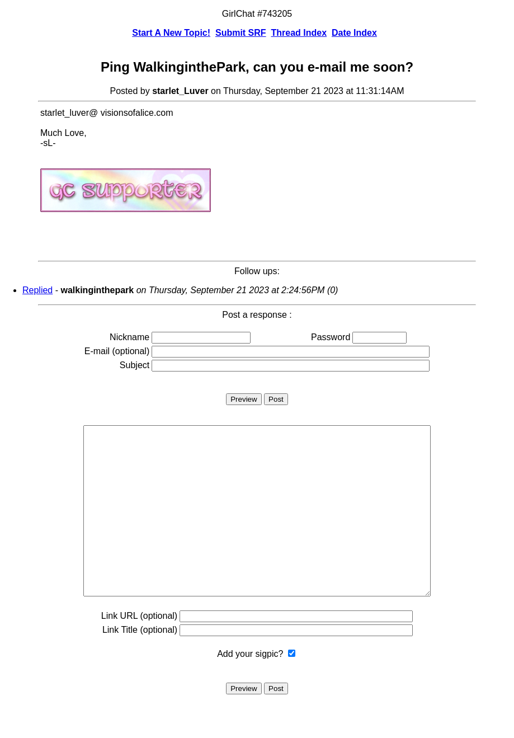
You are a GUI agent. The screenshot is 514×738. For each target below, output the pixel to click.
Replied (37, 290)
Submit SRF (240, 32)
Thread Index (299, 32)
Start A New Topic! (171, 32)
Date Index (354, 32)
